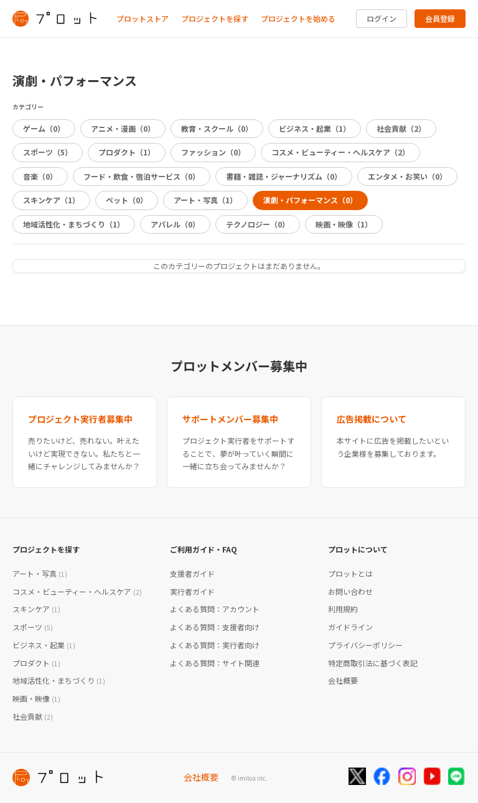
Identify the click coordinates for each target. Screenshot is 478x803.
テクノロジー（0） (257, 224)
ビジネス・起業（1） (314, 128)
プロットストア (142, 18)
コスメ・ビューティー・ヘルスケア (77, 591)
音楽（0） (40, 176)
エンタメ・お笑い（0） (407, 176)
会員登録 (440, 18)
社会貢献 (32, 716)
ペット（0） (127, 200)
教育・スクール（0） (217, 128)
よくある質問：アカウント (215, 608)
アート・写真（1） (205, 200)
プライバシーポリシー (365, 645)
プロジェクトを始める (298, 18)
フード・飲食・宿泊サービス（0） (141, 176)
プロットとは (350, 573)
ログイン (381, 18)
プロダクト (36, 663)
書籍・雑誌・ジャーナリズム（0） (284, 176)
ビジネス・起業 (43, 645)
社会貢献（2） (401, 128)
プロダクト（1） (126, 152)
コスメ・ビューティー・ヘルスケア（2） (340, 152)
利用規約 (343, 608)
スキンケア (36, 608)
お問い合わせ (350, 591)
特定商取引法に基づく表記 (373, 663)
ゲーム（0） (44, 128)
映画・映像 (36, 698)
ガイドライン (350, 627)
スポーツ (32, 627)
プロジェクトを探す (214, 18)
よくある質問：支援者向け (215, 627)
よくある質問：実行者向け (215, 645)
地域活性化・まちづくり (58, 680)
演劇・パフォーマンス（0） (310, 200)
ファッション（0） (213, 152)
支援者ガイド (192, 573)
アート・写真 (39, 573)
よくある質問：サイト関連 (215, 663)
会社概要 (343, 680)
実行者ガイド (192, 591)
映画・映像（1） (344, 224)
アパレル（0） (175, 224)
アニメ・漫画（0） (123, 128)
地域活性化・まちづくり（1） (73, 224)
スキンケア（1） (51, 200)
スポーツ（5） (47, 152)
